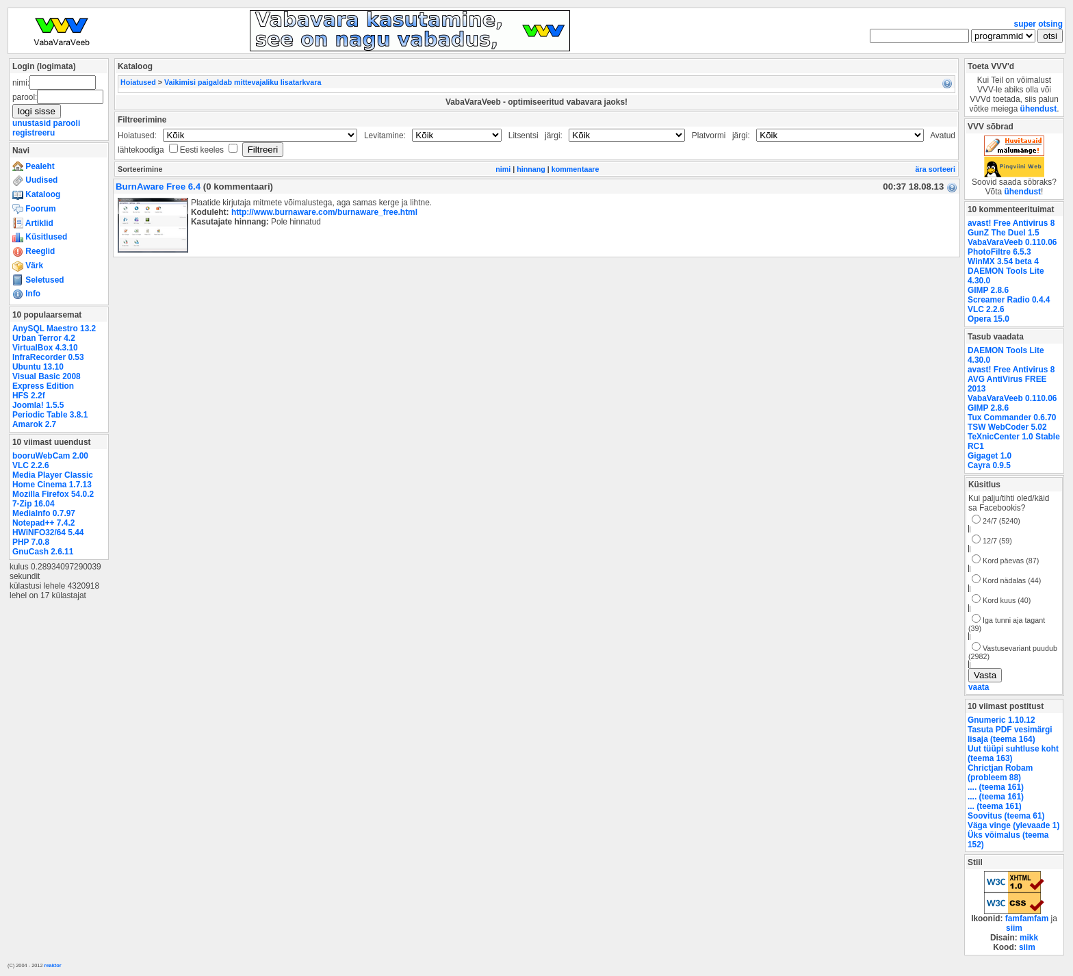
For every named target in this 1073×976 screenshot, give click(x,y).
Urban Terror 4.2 (43, 338)
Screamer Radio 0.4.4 (1009, 300)
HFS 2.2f (28, 395)
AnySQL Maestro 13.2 (54, 328)
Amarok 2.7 (34, 424)
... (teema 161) (995, 806)
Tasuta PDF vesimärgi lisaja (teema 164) (1010, 734)
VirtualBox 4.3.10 (45, 347)
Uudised (34, 180)
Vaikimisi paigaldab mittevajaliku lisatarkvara (242, 82)
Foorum (34, 209)
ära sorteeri (935, 169)
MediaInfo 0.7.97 (43, 513)
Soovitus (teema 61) (1006, 816)
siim (1014, 928)
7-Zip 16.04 (33, 504)
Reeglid (33, 251)
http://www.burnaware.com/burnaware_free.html (324, 212)
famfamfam (1027, 918)
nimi (502, 169)
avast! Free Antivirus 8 (1011, 223)
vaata (978, 687)
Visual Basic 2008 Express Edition (46, 381)
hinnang (531, 169)
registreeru (33, 133)
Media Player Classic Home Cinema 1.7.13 (52, 479)
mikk (1029, 937)
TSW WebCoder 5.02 (1007, 427)
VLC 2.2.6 (30, 465)
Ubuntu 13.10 (38, 367)
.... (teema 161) (996, 787)
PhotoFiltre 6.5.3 (999, 252)
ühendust (1038, 109)
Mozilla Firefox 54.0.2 (53, 494)
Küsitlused (39, 237)
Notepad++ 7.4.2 (43, 523)
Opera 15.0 (988, 319)
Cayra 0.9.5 (989, 465)
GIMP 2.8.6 (988, 290)
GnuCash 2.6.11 (42, 551)
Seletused (38, 280)
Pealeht (33, 166)
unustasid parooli (46, 123)
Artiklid (32, 223)
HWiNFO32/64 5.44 (47, 532)
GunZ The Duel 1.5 (1003, 232)
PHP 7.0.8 (30, 542)
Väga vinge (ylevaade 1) (1013, 825)
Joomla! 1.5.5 (38, 405)
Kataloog (36, 194)
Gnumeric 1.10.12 (1001, 720)
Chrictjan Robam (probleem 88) (1000, 772)
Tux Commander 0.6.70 (1012, 417)
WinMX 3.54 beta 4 (1003, 261)
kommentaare (575, 169)
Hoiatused (138, 82)
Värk (27, 265)
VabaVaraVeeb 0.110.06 (1012, 242)
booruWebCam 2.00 (50, 456)
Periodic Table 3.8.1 (50, 415)
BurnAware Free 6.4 (158, 186)
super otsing (1038, 24)
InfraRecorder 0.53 (48, 357)
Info (26, 293)
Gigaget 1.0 (989, 456)
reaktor (53, 965)
